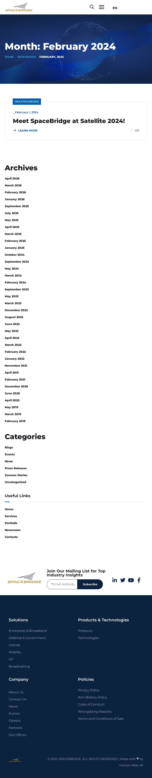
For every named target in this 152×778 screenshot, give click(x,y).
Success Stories (16, 475)
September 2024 (17, 261)
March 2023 (13, 303)
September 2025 (17, 206)
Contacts (11, 537)
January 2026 (15, 199)
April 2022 (12, 338)
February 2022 (15, 352)
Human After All (131, 765)
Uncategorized (27, 101)
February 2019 (15, 421)
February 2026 (15, 192)
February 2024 (15, 282)
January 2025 (15, 248)
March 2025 (13, 234)
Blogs (9, 447)
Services (11, 516)
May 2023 (11, 296)
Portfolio (11, 523)
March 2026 (13, 185)
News (9, 461)
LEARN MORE (25, 130)
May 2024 (12, 268)
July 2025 (12, 213)
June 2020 (12, 393)
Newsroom (26, 57)
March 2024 (13, 275)
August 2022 (14, 317)
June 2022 (12, 324)
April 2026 (12, 178)
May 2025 (12, 220)
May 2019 (11, 407)
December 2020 (16, 386)
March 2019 (13, 414)
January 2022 (14, 358)
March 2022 (13, 345)
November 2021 (16, 365)
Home (9, 57)
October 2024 (15, 254)
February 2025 (15, 241)
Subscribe (90, 584)
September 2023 (17, 289)
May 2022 (11, 331)
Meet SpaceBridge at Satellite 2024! (69, 121)
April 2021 (12, 372)
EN (114, 8)
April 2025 (12, 227)
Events (10, 454)
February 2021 (15, 379)
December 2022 (16, 310)
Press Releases (16, 468)
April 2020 (12, 400)
